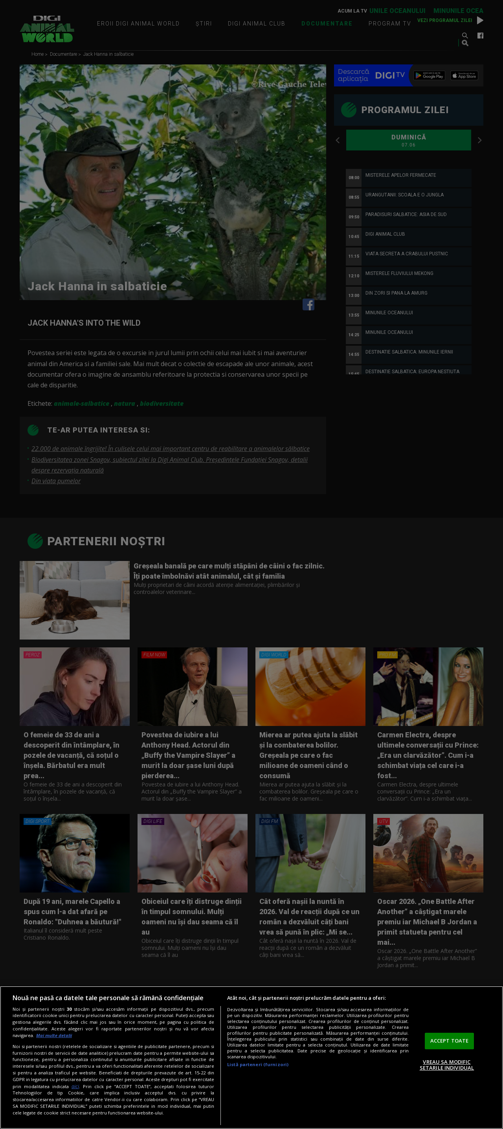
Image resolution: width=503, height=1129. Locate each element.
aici (75, 1086)
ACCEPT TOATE (449, 1040)
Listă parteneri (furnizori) (257, 1064)
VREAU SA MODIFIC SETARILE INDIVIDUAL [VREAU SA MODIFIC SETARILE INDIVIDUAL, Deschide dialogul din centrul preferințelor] (447, 1065)
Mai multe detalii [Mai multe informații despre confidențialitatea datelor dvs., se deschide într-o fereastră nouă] (54, 1035)
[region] (251, 1057)
